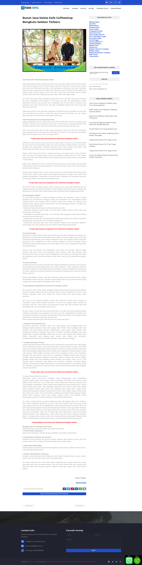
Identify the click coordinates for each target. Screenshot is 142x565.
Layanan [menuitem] (75, 8)
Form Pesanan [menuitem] (116, 8)
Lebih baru (29, 505)
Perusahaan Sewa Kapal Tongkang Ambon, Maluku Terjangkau (104, 134)
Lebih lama (79, 505)
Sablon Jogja (58, 2)
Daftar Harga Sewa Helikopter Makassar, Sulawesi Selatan (103, 111)
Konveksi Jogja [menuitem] (102, 8)
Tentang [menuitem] (66, 8)
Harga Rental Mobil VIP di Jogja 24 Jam (103, 140)
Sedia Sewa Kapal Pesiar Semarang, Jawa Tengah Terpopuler (103, 156)
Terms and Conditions (83, 561)
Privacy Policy (65, 561)
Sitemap (93, 561)
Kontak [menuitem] (83, 8)
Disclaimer (73, 561)
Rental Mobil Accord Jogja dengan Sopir (103, 129)
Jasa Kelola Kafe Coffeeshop (33, 489)
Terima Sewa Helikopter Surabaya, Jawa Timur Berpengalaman (103, 104)
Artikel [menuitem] (91, 8)
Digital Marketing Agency (52, 561)
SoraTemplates (32, 561)
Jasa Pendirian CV (36, 2)
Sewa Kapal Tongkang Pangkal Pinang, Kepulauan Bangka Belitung (102, 123)
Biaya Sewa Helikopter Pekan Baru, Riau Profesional (103, 117)
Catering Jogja (48, 2)
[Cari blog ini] (99, 73)
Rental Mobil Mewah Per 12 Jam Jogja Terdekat (102, 145)
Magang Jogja (25, 2)
